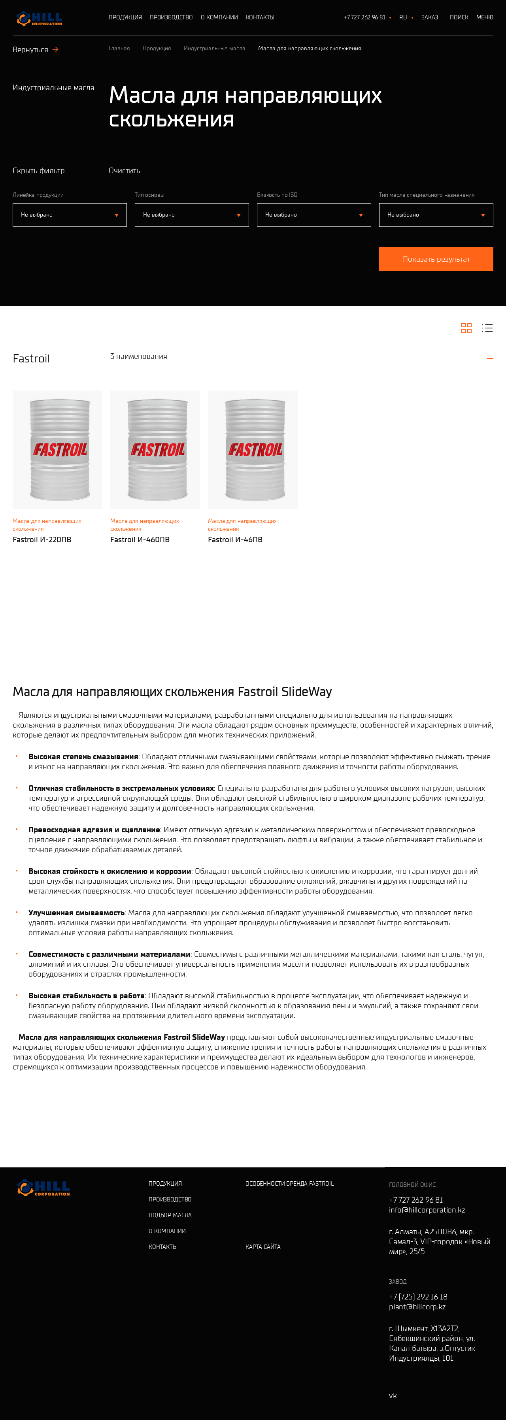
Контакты (260, 17)
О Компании (219, 17)
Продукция (125, 17)
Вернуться (36, 49)
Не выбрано (37, 214)
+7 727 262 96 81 (364, 17)
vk (393, 1395)
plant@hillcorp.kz (417, 1306)
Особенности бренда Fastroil (289, 1183)
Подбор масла (170, 1215)
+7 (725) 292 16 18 (418, 1296)
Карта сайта (262, 1246)
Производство (171, 17)
